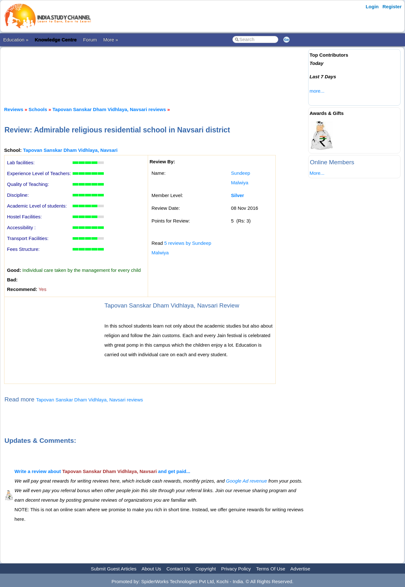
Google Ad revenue (246, 481)
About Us (151, 568)
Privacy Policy (236, 568)
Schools (38, 109)
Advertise (300, 568)
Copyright (205, 568)
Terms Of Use (270, 568)
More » (110, 39)
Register (391, 6)
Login (372, 6)
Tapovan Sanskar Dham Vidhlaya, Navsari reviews (109, 109)
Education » (15, 39)
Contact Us (178, 568)
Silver (237, 195)
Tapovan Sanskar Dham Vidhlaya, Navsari (70, 150)
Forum (90, 39)
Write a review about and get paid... (102, 471)
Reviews (13, 109)
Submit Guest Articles (113, 568)
